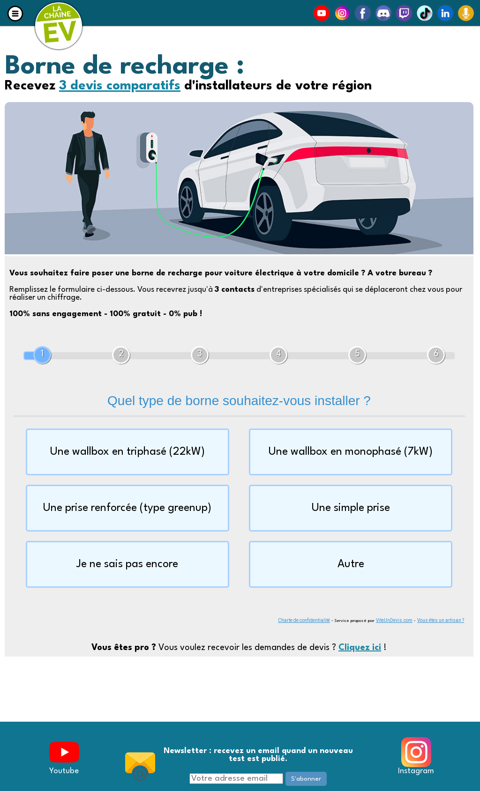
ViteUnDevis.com (394, 620)
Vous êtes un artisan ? (440, 620)
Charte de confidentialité (304, 620)
